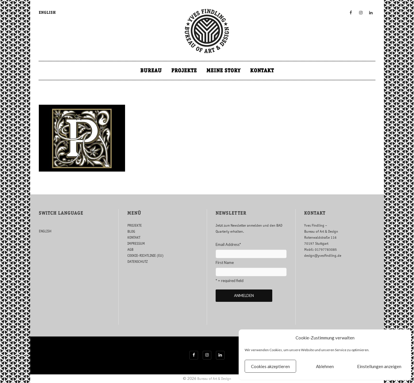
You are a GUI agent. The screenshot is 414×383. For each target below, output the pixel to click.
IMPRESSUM (136, 243)
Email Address (228, 244)
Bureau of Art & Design (214, 378)
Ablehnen (325, 366)
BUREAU (151, 70)
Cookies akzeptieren (270, 366)
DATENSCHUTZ (137, 261)
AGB (130, 249)
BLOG (131, 231)
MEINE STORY (223, 70)
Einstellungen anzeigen (379, 366)
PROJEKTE (184, 70)
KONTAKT (262, 70)
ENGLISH (47, 12)
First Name (225, 262)
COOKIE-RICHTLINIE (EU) (145, 255)
